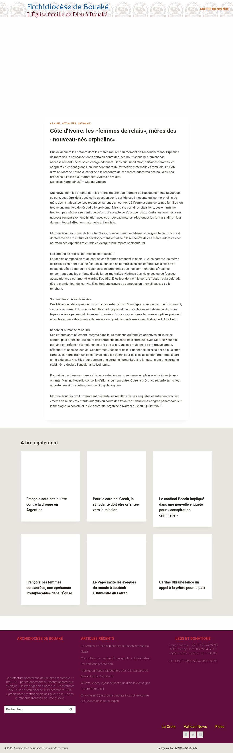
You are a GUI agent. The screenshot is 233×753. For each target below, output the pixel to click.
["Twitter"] (193, 734)
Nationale (84, 123)
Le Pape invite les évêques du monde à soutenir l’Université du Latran (114, 587)
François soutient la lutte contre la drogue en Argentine (46, 504)
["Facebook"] (186, 734)
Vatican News (195, 726)
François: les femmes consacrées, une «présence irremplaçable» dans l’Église (49, 587)
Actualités (69, 123)
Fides (220, 726)
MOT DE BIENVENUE (214, 9)
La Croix (168, 726)
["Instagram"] (200, 734)
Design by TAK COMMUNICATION (177, 748)
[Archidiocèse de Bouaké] (57, 9)
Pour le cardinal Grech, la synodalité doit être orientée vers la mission (116, 504)
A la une (55, 123)
